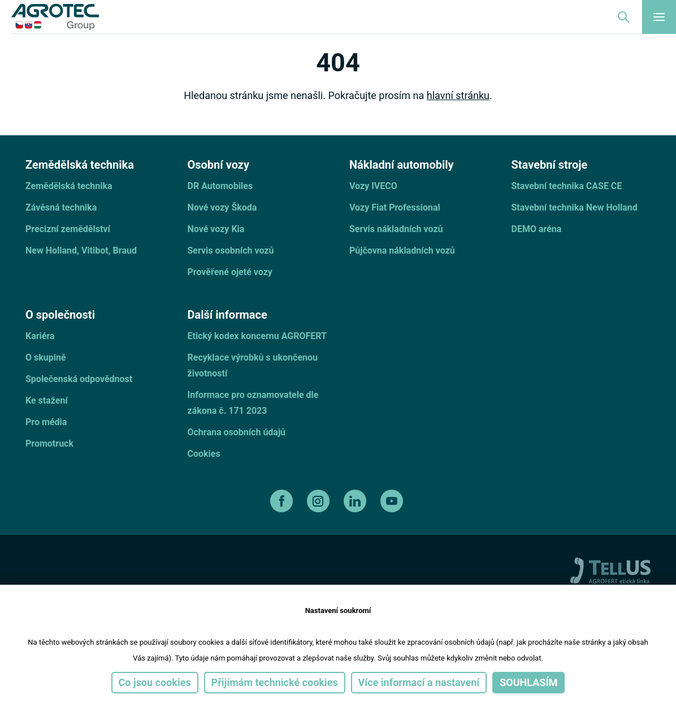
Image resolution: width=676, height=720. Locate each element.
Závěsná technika (61, 207)
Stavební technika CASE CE (567, 186)
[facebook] (283, 501)
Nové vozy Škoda (222, 207)
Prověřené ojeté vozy (230, 272)
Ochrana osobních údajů (237, 432)
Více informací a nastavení (419, 682)
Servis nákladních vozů (396, 229)
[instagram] (319, 501)
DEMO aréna (537, 229)
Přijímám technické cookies (274, 682)
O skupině (45, 357)
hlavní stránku (458, 95)
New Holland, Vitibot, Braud (81, 250)
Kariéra (40, 336)
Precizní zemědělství (67, 229)
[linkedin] (356, 501)
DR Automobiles (220, 186)
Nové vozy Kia (216, 229)
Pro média (46, 422)
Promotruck (49, 443)
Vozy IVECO (373, 186)
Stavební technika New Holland (575, 207)
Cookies (204, 453)
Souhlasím (528, 682)
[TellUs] (610, 570)
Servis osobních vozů (231, 250)
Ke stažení (46, 400)
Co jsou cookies (155, 682)
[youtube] (393, 501)
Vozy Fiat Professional (394, 207)
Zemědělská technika (68, 186)
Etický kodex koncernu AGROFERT (257, 336)
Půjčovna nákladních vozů (402, 250)
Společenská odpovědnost (78, 379)
